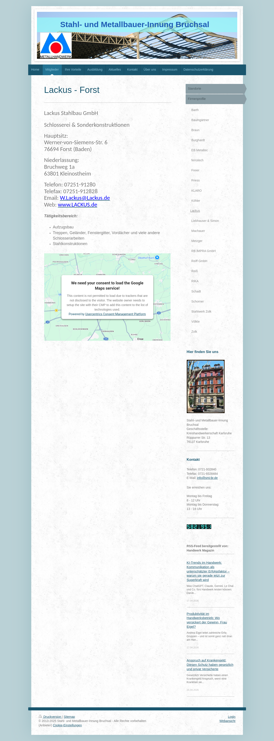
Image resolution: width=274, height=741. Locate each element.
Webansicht (228, 721)
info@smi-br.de (207, 478)
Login (231, 716)
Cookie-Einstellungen (67, 725)
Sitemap (69, 716)
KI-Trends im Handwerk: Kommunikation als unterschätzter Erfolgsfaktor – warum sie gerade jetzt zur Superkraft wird (208, 571)
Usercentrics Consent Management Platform (115, 314)
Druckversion (50, 716)
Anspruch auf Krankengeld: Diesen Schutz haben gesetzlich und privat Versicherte (210, 664)
